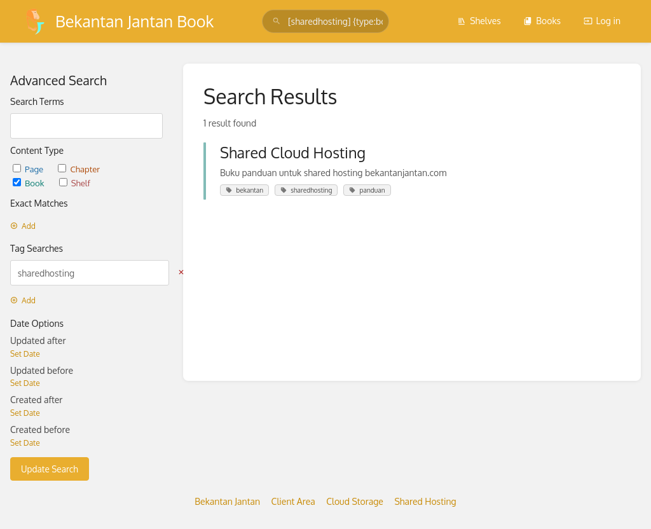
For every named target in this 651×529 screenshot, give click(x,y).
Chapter (79, 168)
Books (542, 20)
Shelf (74, 182)
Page (29, 168)
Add (23, 226)
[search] (325, 21)
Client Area (293, 501)
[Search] (276, 21)
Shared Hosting (425, 501)
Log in (602, 20)
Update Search (49, 469)
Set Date (25, 354)
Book (29, 182)
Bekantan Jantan (227, 501)
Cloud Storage (354, 501)
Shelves (479, 20)
